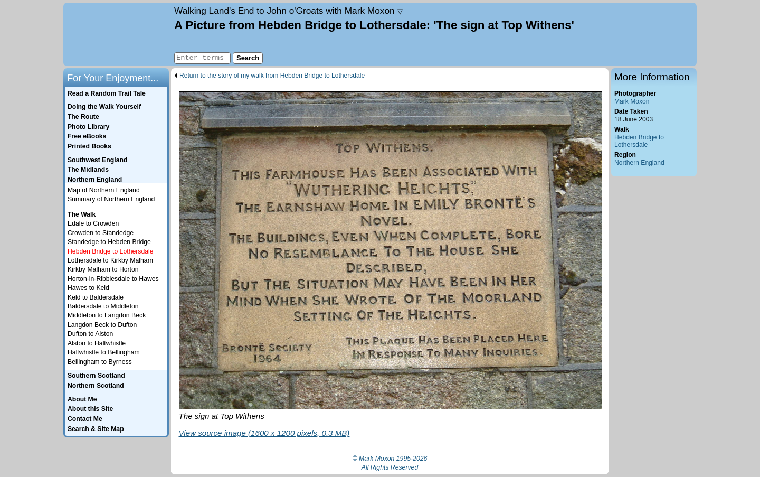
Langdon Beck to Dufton (102, 325)
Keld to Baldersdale (96, 297)
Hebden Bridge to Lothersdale (639, 141)
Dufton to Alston (90, 334)
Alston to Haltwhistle (97, 343)
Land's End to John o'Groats (288, 10)
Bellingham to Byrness (100, 362)
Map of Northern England (104, 190)
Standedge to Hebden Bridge (109, 242)
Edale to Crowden (93, 223)
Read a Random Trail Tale (107, 93)
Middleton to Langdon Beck (107, 315)
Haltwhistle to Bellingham (104, 352)
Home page (117, 34)
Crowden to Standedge (101, 233)
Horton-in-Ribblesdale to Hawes (113, 279)
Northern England (639, 162)
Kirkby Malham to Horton (103, 269)
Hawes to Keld (88, 288)
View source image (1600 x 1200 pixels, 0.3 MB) (264, 432)
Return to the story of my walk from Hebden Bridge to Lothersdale (272, 75)
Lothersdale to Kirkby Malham (110, 260)
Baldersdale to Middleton (103, 306)
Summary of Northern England (111, 199)
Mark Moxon (631, 101)
